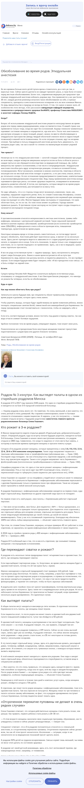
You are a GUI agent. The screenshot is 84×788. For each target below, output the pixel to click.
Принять (52, 781)
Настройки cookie (14, 781)
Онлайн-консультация (51, 33)
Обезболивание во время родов (26, 345)
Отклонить (35, 781)
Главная (6, 33)
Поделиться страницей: (45, 82)
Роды (9, 345)
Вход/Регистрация (41, 43)
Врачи (15, 33)
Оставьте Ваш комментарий (42, 382)
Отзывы (35, 33)
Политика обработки (42, 768)
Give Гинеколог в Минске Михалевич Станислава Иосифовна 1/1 (2, 368)
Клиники (25, 33)
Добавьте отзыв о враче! (15, 44)
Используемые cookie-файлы (42, 773)
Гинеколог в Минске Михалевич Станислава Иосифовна (22, 350)
